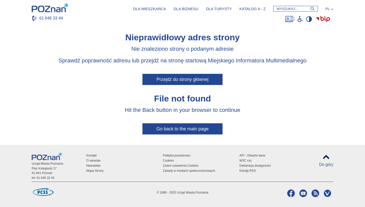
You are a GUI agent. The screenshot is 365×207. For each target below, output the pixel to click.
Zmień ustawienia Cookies (180, 165)
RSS (314, 193)
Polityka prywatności (177, 155)
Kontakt (91, 155)
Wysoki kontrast (309, 19)
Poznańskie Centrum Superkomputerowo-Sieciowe (43, 192)
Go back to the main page (182, 128)
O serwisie (93, 160)
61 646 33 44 (51, 18)
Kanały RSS (248, 170)
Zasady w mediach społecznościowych (189, 170)
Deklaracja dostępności (255, 165)
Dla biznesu (186, 9)
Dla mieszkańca (149, 9)
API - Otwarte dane (252, 155)
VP (326, 193)
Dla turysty (219, 9)
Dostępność (290, 19)
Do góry (326, 164)
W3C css (246, 160)
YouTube (302, 193)
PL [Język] (327, 9)
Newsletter (93, 165)
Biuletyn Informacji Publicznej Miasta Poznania (323, 19)
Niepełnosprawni (300, 19)
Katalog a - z (252, 9)
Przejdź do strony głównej (182, 79)
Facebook (290, 193)
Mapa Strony (95, 170)
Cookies (168, 160)
